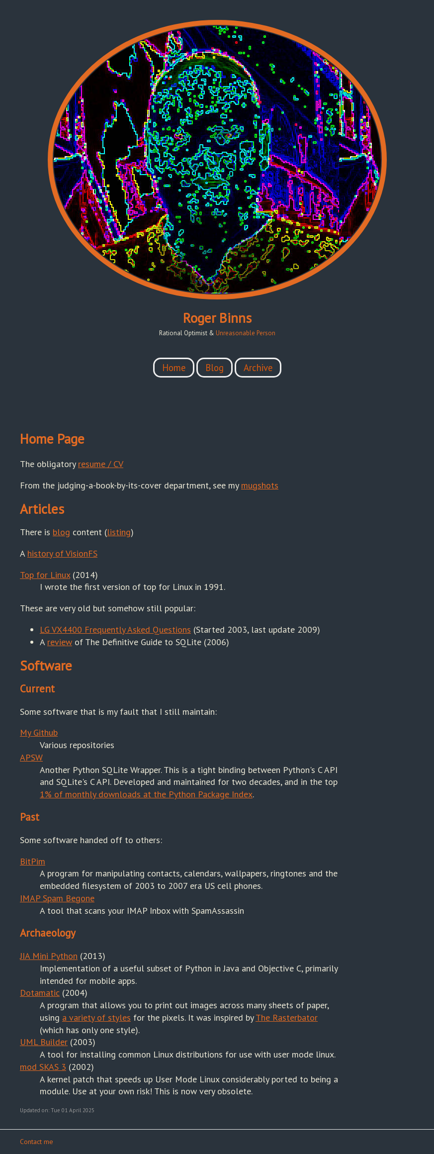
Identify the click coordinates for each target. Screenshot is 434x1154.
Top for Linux (45, 574)
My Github (39, 732)
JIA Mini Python (49, 956)
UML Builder (44, 1042)
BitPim (32, 861)
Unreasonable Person (245, 333)
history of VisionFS (62, 553)
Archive (258, 368)
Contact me (36, 1141)
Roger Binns (217, 317)
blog (61, 532)
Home (173, 368)
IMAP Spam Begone (57, 898)
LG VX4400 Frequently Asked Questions (115, 629)
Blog (214, 368)
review (59, 642)
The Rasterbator (287, 1017)
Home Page (52, 438)
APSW (31, 757)
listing (119, 532)
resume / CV (100, 464)
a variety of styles (96, 1017)
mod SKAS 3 (43, 1066)
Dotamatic (40, 992)
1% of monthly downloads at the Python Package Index (146, 794)
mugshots (259, 485)
